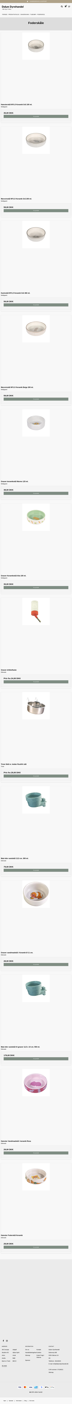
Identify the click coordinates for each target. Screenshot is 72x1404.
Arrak (14, 1355)
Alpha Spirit (16, 1352)
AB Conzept (5, 1349)
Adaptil (15, 1349)
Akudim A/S (5, 1352)
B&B (14, 1358)
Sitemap (51, 1372)
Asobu (4, 1358)
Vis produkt (36, 116)
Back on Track (6, 1361)
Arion (3, 1355)
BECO (14, 1361)
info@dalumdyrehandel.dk (60, 1364)
